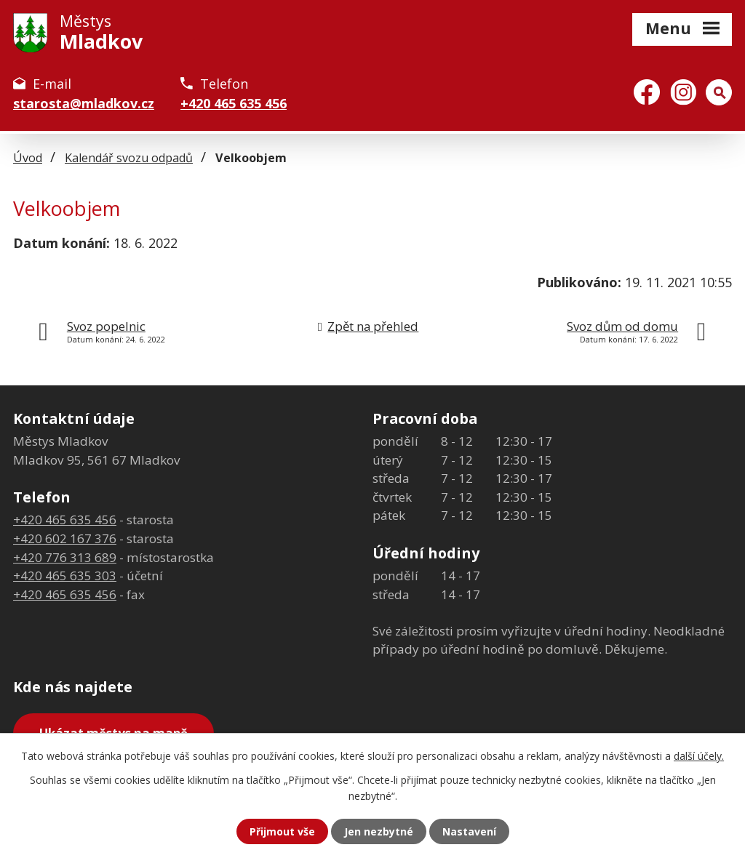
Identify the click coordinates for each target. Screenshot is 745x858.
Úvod (27, 158)
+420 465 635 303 (64, 575)
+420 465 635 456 (233, 103)
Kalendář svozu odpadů (129, 158)
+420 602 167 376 (64, 538)
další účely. (699, 756)
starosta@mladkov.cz (83, 103)
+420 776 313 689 (64, 557)
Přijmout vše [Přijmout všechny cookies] (282, 831)
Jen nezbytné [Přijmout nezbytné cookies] (378, 831)
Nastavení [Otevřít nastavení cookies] (469, 831)
